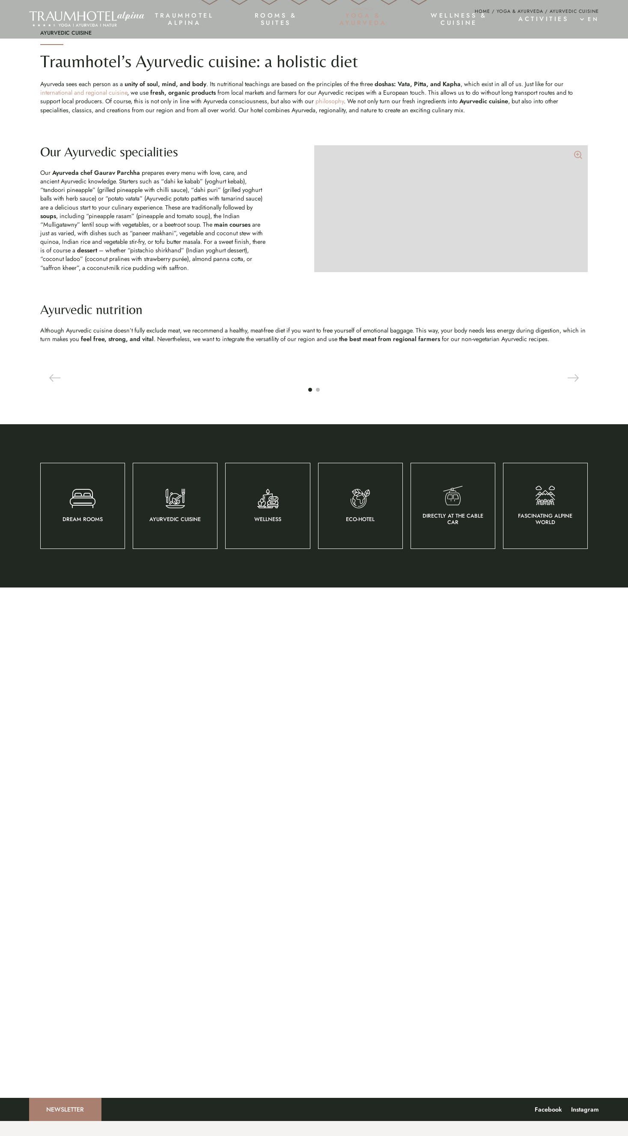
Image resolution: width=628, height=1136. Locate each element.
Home (482, 364)
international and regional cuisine (83, 446)
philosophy (329, 454)
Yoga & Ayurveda (520, 364)
